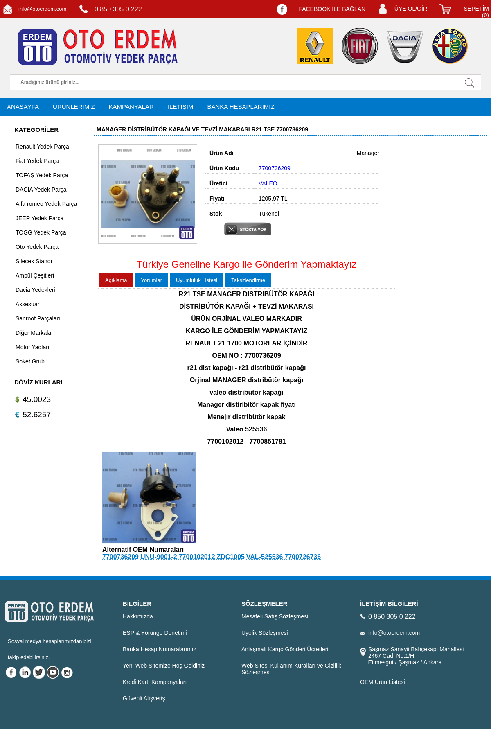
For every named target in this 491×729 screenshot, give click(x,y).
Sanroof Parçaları (38, 318)
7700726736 (302, 556)
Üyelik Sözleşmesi (264, 633)
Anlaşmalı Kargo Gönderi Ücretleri (284, 649)
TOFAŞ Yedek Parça (42, 175)
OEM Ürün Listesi (382, 682)
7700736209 (120, 556)
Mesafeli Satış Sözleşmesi (274, 616)
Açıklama (116, 280)
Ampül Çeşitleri (35, 275)
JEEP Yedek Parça (39, 218)
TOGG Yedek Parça (41, 232)
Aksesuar (27, 304)
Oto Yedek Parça (37, 247)
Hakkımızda (138, 616)
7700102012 (197, 556)
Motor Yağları (33, 347)
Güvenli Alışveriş (144, 698)
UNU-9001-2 (158, 556)
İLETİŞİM (181, 106)
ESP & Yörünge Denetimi (155, 633)
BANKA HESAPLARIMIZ (240, 106)
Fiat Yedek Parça (37, 161)
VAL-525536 (264, 556)
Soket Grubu (32, 361)
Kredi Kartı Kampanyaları (155, 682)
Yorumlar (151, 280)
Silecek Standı (34, 261)
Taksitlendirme (248, 280)
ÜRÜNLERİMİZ (74, 106)
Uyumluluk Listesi (196, 280)
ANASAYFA (23, 106)
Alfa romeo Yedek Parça (46, 204)
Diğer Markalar (34, 333)
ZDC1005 (230, 556)
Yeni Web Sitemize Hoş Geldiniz (164, 665)
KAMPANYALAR (131, 106)
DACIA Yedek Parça (41, 189)
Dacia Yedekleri (35, 290)
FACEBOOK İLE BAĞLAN (332, 9)
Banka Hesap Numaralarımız (159, 649)
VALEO (268, 183)
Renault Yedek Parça (42, 146)
